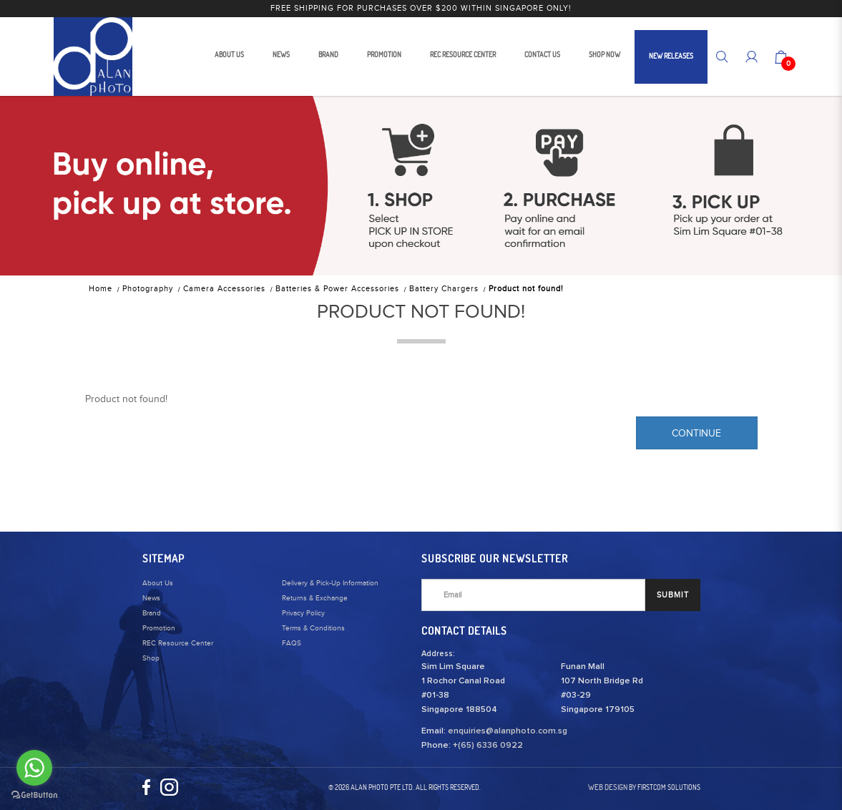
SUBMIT (673, 595)
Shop (151, 658)
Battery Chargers (444, 288)
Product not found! (526, 288)
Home (100, 288)
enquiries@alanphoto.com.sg (507, 731)
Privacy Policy (303, 613)
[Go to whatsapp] (34, 768)
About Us (157, 583)
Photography (147, 288)
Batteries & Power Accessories (337, 288)
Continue (696, 433)
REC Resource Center (177, 643)
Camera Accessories (224, 288)
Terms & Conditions (313, 628)
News (151, 598)
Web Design (607, 787)
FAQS (291, 643)
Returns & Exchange (315, 598)
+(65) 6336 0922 (488, 745)
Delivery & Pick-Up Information (330, 583)
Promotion (158, 628)
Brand (151, 613)
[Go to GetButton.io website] (34, 795)
